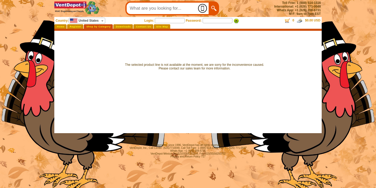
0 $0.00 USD (302, 20)
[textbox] (87, 20)
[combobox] (87, 21)
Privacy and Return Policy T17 (188, 156)
